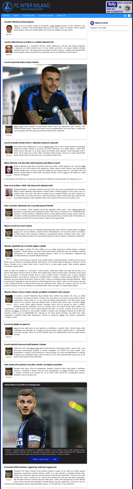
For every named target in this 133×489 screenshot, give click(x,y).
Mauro (83, 302)
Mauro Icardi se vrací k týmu (18, 226)
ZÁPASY (6, 16)
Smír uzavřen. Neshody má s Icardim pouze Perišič (28, 205)
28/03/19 (8, 54)
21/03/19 (8, 175)
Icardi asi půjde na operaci (17, 324)
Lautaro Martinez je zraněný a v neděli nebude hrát (29, 42)
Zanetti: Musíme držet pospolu (19, 22)
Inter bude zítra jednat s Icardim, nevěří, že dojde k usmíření (33, 364)
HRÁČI (16, 16)
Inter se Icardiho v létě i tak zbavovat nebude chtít (28, 185)
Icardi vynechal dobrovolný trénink (21, 62)
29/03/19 (8, 34)
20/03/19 (8, 238)
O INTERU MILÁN (45, 16)
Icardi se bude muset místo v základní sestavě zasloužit (31, 143)
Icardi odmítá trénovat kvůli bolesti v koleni (25, 344)
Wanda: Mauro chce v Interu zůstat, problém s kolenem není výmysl (37, 292)
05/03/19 (8, 357)
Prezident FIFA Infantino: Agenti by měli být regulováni (30, 467)
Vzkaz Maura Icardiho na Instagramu (22, 385)
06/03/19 (8, 337)
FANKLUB (61, 16)
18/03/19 (8, 258)
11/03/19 (8, 304)
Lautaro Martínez (20, 46)
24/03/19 (8, 155)
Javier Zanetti (55, 26)
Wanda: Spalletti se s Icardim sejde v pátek (25, 246)
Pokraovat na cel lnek (45, 459)
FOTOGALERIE (28, 16)
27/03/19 (8, 135)
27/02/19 (8, 480)
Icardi (16, 26)
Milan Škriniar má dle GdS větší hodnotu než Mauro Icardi (32, 163)
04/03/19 (8, 377)
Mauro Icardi (101, 23)
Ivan (57, 218)
